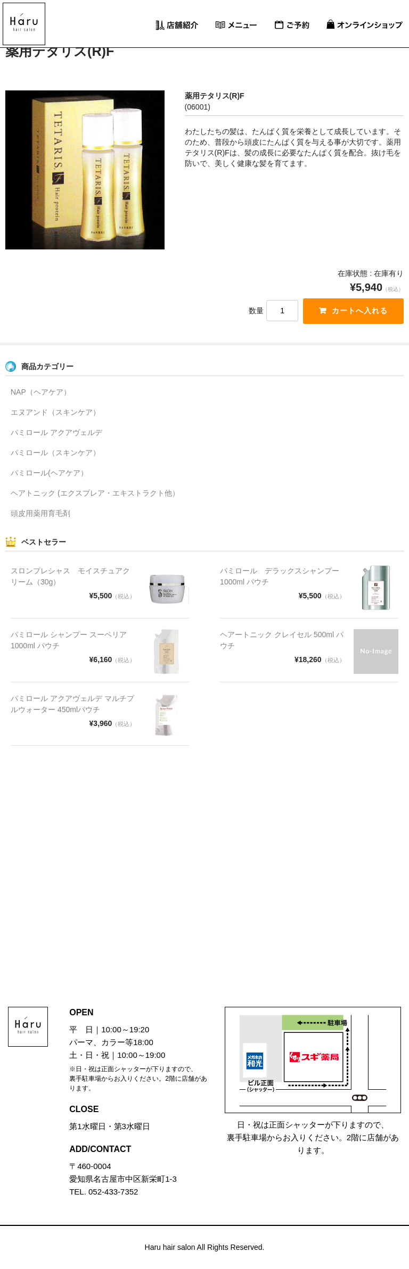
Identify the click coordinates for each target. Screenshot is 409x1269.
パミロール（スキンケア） (55, 452)
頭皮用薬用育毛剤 (40, 513)
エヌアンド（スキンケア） (55, 412)
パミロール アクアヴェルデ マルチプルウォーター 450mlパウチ (72, 704)
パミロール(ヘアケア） (49, 473)
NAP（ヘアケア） (41, 392)
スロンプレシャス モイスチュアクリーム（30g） (70, 576)
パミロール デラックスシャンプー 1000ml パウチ (279, 576)
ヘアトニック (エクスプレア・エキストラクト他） (95, 493)
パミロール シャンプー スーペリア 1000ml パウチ (69, 640)
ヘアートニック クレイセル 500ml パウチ (281, 640)
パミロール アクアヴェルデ (56, 432)
